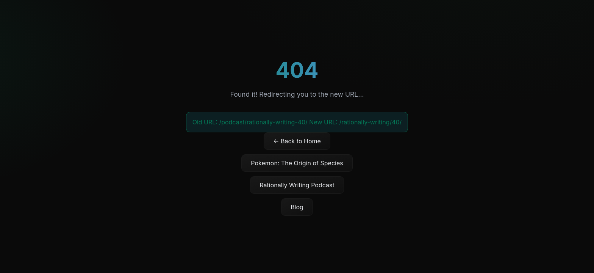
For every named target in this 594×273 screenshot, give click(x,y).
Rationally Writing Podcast (296, 185)
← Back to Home (297, 141)
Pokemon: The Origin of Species (297, 163)
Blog (297, 207)
